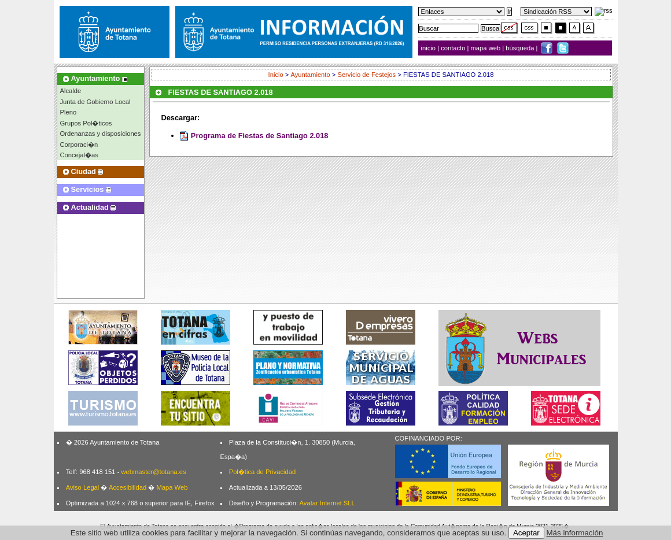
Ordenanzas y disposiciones (100, 133)
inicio (429, 48)
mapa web (487, 48)
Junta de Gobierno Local (95, 101)
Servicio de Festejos (366, 74)
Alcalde (71, 90)
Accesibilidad (127, 487)
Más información (575, 532)
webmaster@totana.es (153, 471)
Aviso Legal (82, 487)
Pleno (68, 112)
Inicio (275, 74)
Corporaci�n (79, 144)
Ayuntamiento (310, 74)
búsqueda (521, 48)
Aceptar (526, 532)
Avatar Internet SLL (327, 503)
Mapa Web (171, 487)
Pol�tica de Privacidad (262, 471)
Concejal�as (79, 154)
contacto (453, 48)
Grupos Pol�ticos (86, 123)
